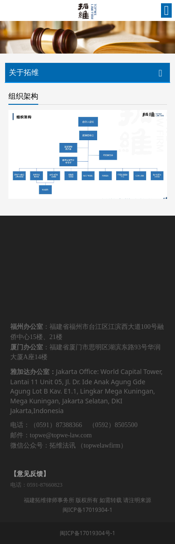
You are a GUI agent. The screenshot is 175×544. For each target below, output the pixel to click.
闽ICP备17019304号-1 (87, 533)
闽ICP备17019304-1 (87, 509)
